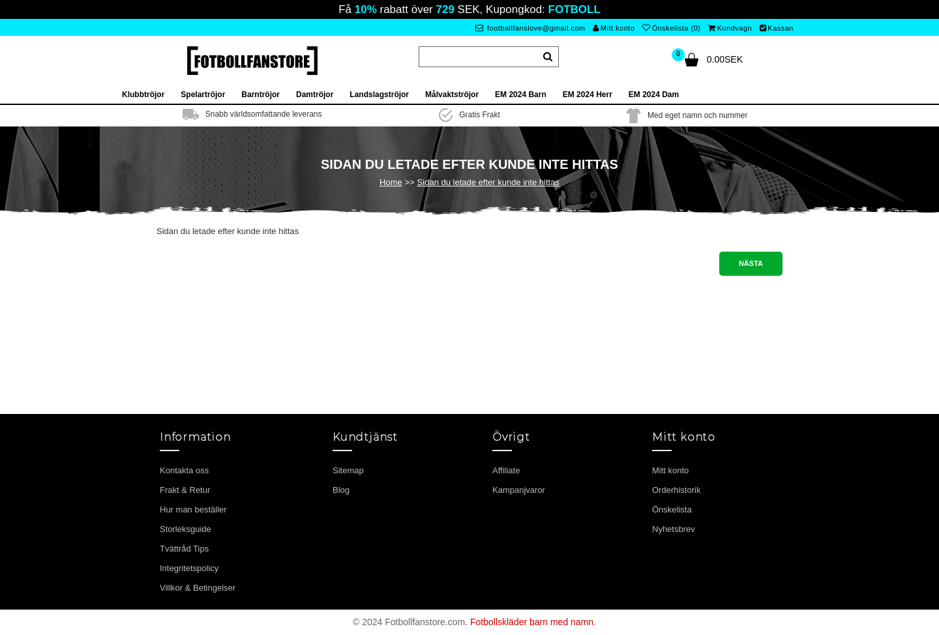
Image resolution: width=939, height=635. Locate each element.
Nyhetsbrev (673, 529)
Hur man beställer (193, 509)
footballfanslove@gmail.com (530, 28)
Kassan (777, 28)
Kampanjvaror (518, 490)
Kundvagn (730, 28)
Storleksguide (185, 529)
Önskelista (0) (671, 28)
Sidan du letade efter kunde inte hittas (488, 182)
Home (391, 182)
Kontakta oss (184, 470)
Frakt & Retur (185, 490)
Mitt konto (613, 28)
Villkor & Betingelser (197, 588)
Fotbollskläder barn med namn (531, 622)
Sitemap (348, 470)
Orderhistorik (676, 490)
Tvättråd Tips (184, 549)
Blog (341, 490)
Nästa (751, 263)
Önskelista (672, 509)
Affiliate (506, 470)
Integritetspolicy (189, 568)
